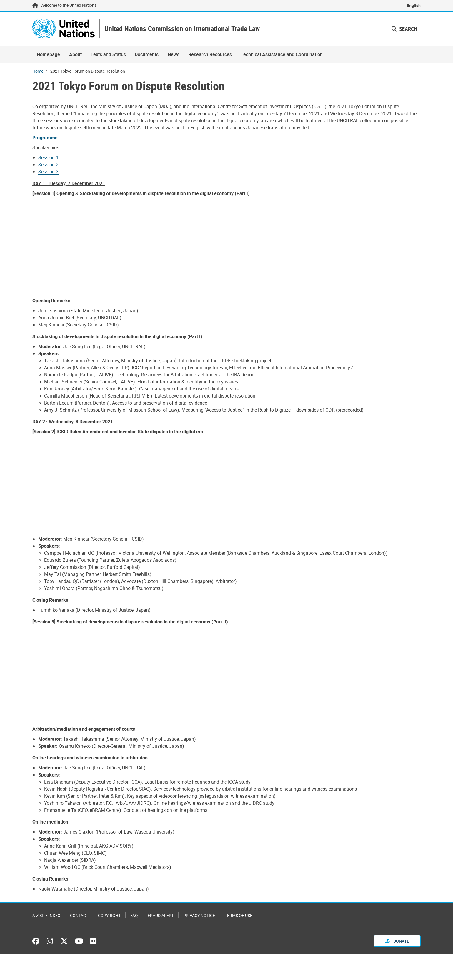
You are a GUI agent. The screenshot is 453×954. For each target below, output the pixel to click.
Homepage (48, 54)
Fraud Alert (161, 915)
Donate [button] (397, 941)
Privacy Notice (199, 915)
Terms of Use (238, 915)
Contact (79, 915)
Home (37, 71)
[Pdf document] (49, 138)
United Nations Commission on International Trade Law (183, 29)
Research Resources (210, 54)
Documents (147, 54)
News (173, 54)
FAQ (134, 915)
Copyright (109, 915)
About (75, 54)
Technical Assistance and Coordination (282, 54)
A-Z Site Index (46, 915)
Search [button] (404, 28)
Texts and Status (108, 54)
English (414, 5)
